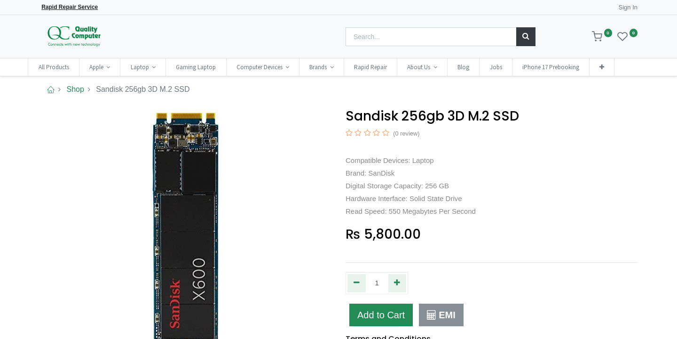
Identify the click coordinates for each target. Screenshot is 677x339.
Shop (75, 89)
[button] (613, 67)
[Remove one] (356, 283)
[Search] (525, 36)
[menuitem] (65, 67)
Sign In (628, 7)
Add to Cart (381, 315)
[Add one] (397, 283)
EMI (441, 315)
